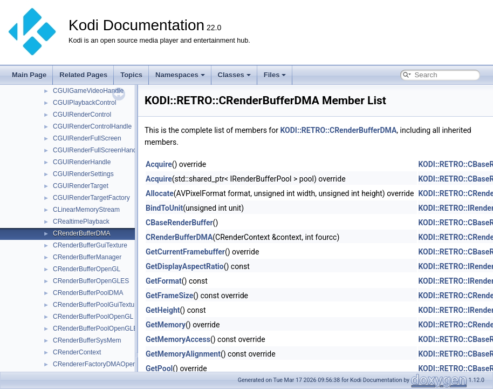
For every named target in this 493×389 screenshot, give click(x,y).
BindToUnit (164, 208)
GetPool (159, 368)
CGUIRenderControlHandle (92, 126)
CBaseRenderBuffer (179, 222)
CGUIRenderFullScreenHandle (97, 150)
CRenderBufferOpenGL (86, 269)
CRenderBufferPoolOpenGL (93, 316)
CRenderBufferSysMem (87, 340)
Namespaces (180, 75)
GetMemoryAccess (178, 339)
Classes (234, 75)
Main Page (29, 75)
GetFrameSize (169, 295)
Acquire (159, 164)
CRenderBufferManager (87, 257)
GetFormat (164, 281)
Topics (131, 75)
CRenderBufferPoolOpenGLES (97, 328)
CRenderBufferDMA (82, 233)
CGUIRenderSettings (83, 174)
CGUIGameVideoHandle (88, 91)
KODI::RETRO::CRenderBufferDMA (338, 130)
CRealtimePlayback (81, 221)
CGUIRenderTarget (80, 186)
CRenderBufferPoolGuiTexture (96, 304)
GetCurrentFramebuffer (185, 251)
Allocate (160, 193)
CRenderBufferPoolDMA (88, 293)
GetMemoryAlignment (183, 354)
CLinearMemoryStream (86, 209)
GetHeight (163, 310)
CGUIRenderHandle (82, 162)
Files (275, 75)
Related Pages (83, 75)
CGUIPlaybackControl (84, 102)
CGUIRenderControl (82, 114)
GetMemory (166, 324)
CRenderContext (77, 352)
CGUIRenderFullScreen (87, 138)
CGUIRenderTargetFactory (91, 198)
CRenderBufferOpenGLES (91, 281)
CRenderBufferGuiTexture (90, 245)
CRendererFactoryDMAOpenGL (99, 364)
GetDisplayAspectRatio (185, 266)
